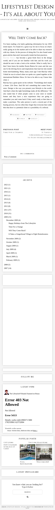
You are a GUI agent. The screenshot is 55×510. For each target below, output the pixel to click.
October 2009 (11, 242)
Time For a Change (16, 227)
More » (35, 430)
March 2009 (11, 257)
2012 (6, 206)
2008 (6, 265)
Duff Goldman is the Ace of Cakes (10, 447)
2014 (6, 199)
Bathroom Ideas (25, 430)
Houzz (9, 430)
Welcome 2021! (43, 462)
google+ (33, 118)
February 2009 (11, 260)
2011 (6, 210)
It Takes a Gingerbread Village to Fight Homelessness (28, 234)
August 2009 (11, 246)
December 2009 (12, 220)
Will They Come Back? (17, 230)
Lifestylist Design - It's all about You (27, 10)
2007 (6, 268)
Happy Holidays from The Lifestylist (22, 223)
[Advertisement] (18, 168)
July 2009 (10, 249)
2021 (6, 188)
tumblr (21, 118)
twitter (27, 114)
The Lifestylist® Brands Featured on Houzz (25, 394)
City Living (8, 442)
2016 (6, 192)
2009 (6, 217)
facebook (15, 114)
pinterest (39, 114)
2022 (6, 185)
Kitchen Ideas (16, 430)
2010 (6, 213)
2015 (6, 195)
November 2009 (12, 239)
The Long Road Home (37, 442)
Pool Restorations (26, 463)
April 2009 (10, 253)
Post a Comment (10, 157)
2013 (6, 203)
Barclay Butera (9, 58)
